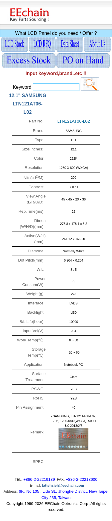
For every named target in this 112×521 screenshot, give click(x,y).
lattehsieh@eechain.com (63, 485)
